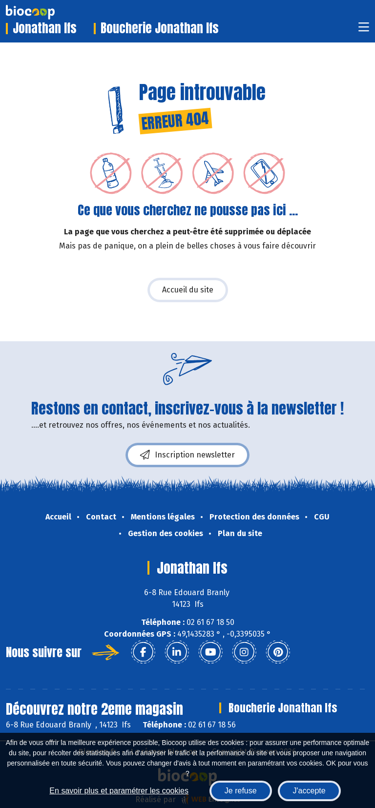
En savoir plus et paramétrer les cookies (118, 791)
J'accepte (309, 791)
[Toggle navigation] (363, 30)
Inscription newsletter (187, 455)
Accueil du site (187, 289)
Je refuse (241, 791)
